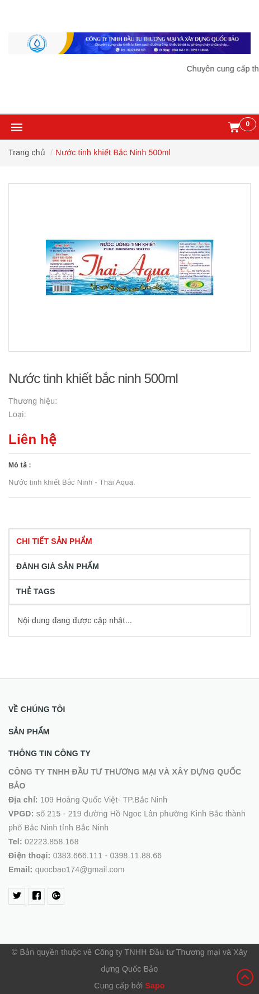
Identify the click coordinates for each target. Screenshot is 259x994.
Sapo (154, 985)
